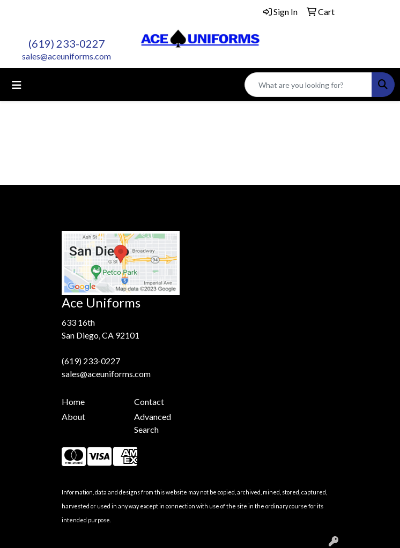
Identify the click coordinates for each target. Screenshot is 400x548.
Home (73, 401)
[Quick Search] (308, 84)
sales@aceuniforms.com (66, 56)
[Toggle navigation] (16, 85)
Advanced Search (152, 422)
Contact (149, 401)
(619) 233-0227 (66, 43)
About (73, 416)
